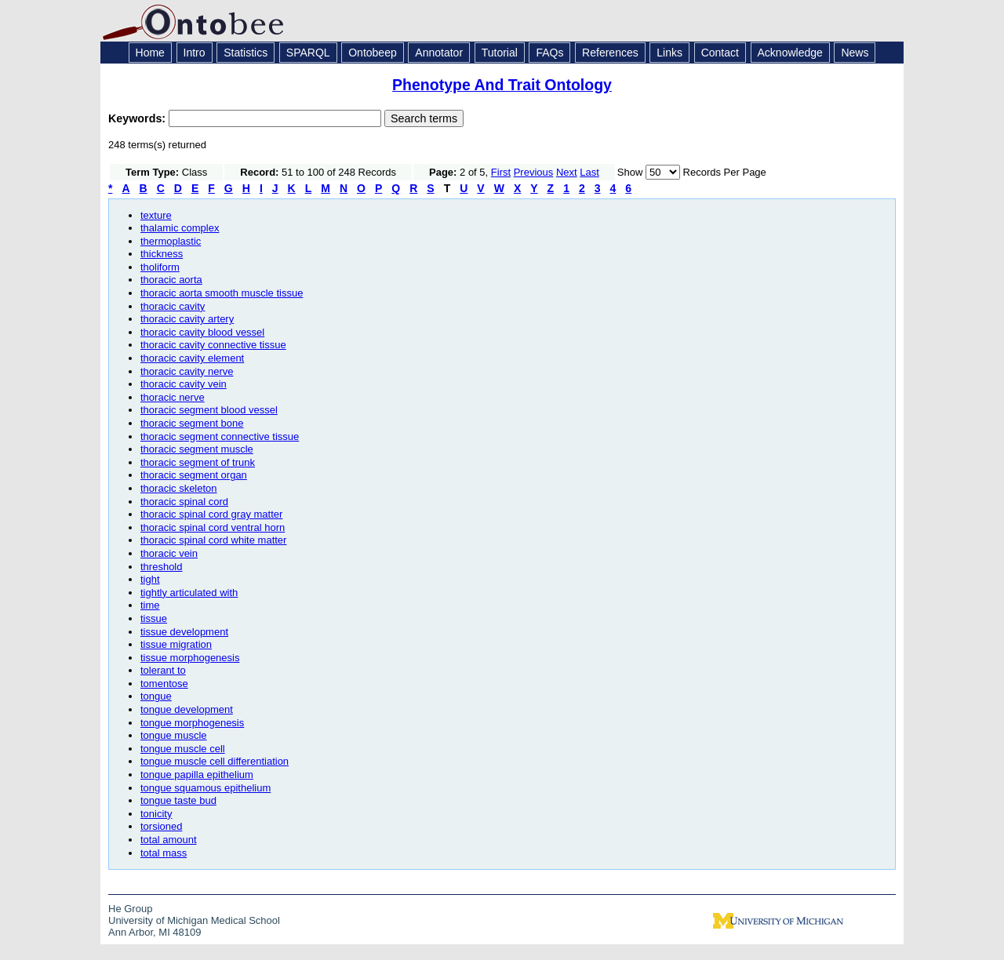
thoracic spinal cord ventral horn (212, 527)
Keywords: (138, 118)
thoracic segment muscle (196, 449)
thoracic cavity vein (183, 384)
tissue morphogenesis (189, 658)
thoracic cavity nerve (187, 371)
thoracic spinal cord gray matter (211, 514)
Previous (534, 172)
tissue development (184, 632)
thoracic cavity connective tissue (213, 345)
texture (156, 215)
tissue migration (176, 644)
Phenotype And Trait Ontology (502, 84)
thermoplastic (170, 241)
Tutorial (500, 52)
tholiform (160, 267)
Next (566, 172)
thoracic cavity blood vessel (202, 332)
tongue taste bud (178, 800)
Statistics (245, 52)
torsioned (161, 826)
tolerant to (163, 670)
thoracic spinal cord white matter (213, 540)
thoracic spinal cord (184, 501)
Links (669, 52)
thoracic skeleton (178, 488)
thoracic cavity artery (187, 319)
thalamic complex (179, 228)
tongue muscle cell (182, 749)
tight (150, 579)
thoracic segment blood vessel (209, 410)
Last (589, 172)
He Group (130, 909)
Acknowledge (790, 52)
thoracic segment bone (192, 423)
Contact (720, 52)
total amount (168, 839)
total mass (163, 853)
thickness (161, 254)
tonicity (156, 814)
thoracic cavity (172, 306)
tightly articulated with (189, 592)
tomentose (164, 683)
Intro (195, 52)
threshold (161, 567)
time (150, 605)
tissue (153, 618)
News (854, 52)
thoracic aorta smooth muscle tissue (221, 293)
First (501, 172)
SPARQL (308, 52)
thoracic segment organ (193, 475)
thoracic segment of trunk (197, 462)
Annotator (439, 52)
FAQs (549, 52)
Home (150, 52)
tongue (156, 696)
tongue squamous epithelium (205, 788)
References (610, 52)
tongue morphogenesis (192, 723)
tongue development (186, 709)
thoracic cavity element (192, 358)
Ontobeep (372, 52)
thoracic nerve (172, 397)
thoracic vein (169, 553)
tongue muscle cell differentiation (214, 761)
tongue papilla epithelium (196, 774)
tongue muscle (173, 735)
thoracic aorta (171, 279)
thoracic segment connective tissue (219, 436)
